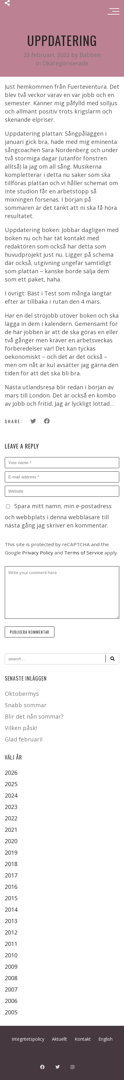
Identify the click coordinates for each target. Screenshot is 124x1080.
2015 (11, 898)
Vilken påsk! (21, 728)
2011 (11, 943)
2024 (11, 795)
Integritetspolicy (28, 1039)
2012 (11, 932)
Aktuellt (59, 1039)
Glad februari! (23, 739)
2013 (11, 921)
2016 (11, 886)
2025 (11, 784)
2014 (11, 909)
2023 (11, 807)
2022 (11, 818)
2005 (11, 1012)
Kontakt (83, 1039)
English (105, 1039)
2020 (11, 841)
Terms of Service (83, 552)
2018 (11, 864)
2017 (11, 875)
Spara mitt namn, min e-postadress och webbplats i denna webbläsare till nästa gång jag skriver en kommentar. (58, 515)
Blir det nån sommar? (34, 716)
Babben (90, 55)
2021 (11, 829)
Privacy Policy (37, 552)
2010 (11, 955)
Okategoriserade (65, 63)
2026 (11, 772)
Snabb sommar (25, 705)
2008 (11, 978)
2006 (11, 1001)
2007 (11, 989)
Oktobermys (22, 693)
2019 (11, 852)
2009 (11, 966)
